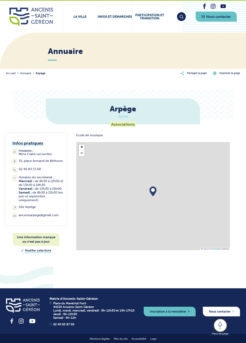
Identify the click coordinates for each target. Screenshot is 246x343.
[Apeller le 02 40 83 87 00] (92, 324)
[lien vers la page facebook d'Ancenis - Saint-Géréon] (204, 8)
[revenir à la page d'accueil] (23, 306)
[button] (153, 191)
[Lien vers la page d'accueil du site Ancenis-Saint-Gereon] (31, 17)
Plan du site (121, 338)
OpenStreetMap (215, 249)
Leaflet (204, 249)
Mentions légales (100, 338)
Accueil (11, 73)
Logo (153, 338)
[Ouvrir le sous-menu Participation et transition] (149, 17)
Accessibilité (139, 338)
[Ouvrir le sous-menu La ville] (80, 17)
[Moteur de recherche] (181, 16)
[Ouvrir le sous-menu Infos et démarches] (115, 17)
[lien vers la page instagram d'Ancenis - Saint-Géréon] (213, 7)
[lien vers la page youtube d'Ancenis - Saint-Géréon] (223, 7)
